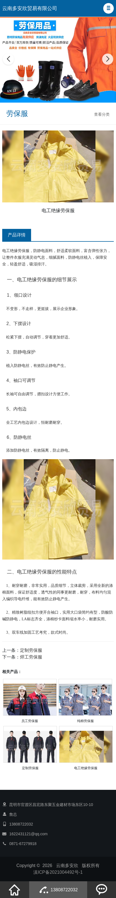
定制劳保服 (31, 650)
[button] (108, 8)
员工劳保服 (29, 721)
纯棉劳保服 (85, 721)
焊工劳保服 (31, 657)
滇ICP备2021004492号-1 (58, 872)
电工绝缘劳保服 (85, 768)
